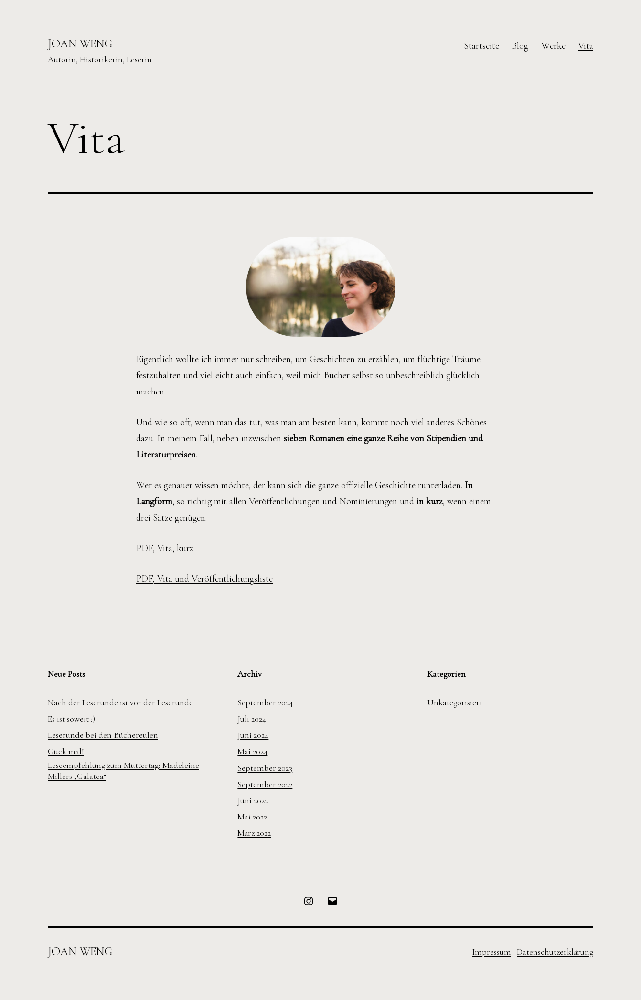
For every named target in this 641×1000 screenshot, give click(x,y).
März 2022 (254, 833)
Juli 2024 (251, 718)
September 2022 (264, 784)
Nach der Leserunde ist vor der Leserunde (120, 702)
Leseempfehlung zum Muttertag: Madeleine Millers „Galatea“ (123, 770)
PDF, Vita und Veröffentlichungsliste (204, 579)
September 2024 (265, 702)
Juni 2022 (252, 800)
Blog (520, 46)
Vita (585, 46)
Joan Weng (80, 44)
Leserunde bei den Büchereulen (103, 735)
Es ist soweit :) (71, 718)
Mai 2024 (252, 751)
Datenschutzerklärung (555, 952)
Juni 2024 (252, 735)
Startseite (481, 46)
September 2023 (264, 768)
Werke (553, 46)
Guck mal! (66, 751)
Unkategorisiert (454, 702)
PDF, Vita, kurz (164, 548)
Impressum (491, 952)
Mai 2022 (252, 816)
